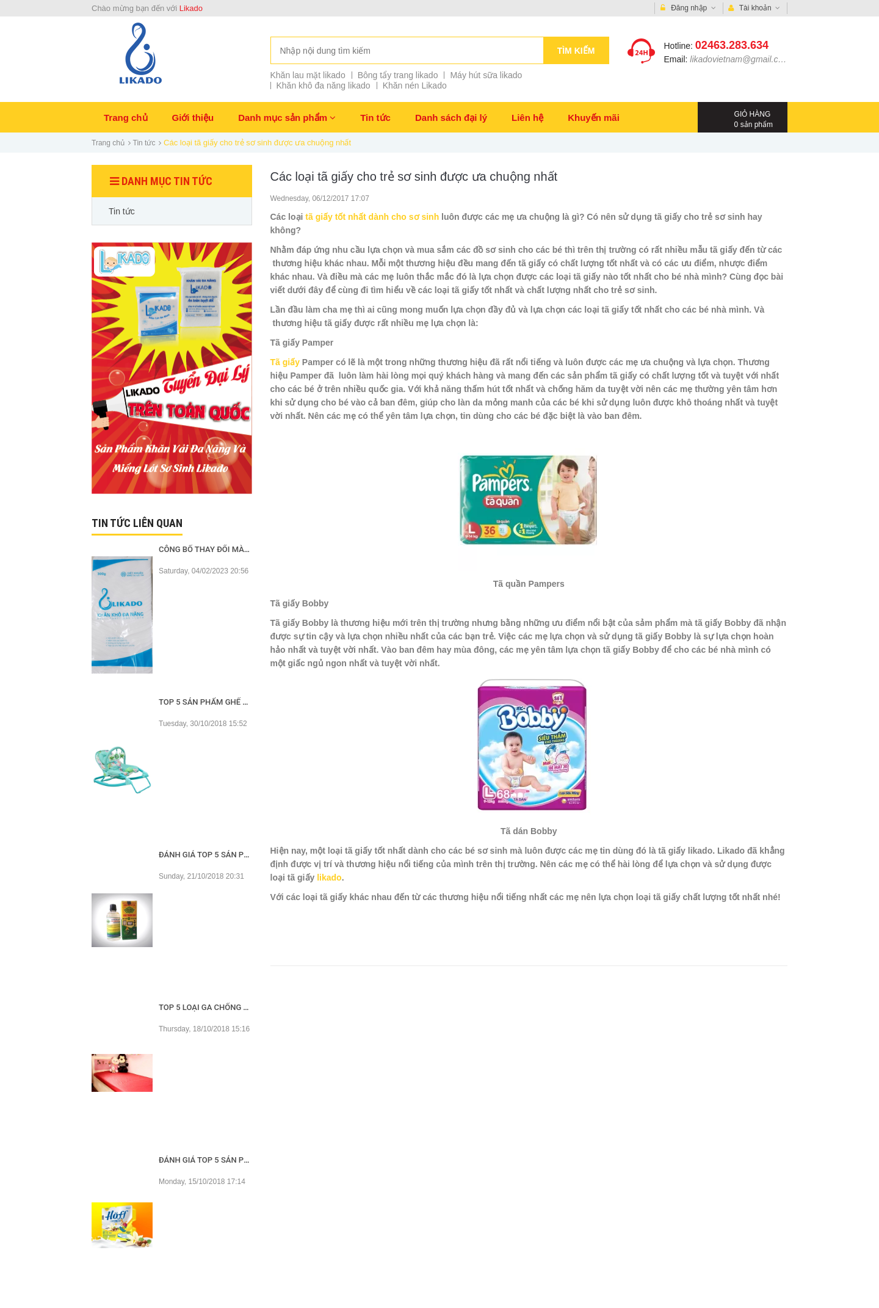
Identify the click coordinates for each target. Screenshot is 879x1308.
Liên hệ (527, 117)
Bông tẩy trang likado (398, 75)
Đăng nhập (688, 8)
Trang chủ (126, 117)
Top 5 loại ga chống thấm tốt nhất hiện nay (250, 1007)
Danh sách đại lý (451, 117)
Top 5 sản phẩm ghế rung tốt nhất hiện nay (249, 702)
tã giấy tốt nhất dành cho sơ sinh (372, 217)
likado (329, 877)
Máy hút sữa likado (486, 75)
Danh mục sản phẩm (287, 117)
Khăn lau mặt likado (307, 75)
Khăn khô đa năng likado (324, 85)
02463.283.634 (732, 45)
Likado (191, 8)
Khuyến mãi (594, 117)
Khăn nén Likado (415, 85)
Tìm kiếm (576, 51)
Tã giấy (285, 362)
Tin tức (375, 117)
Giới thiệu (193, 117)
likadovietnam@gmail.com (740, 59)
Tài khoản (754, 8)
